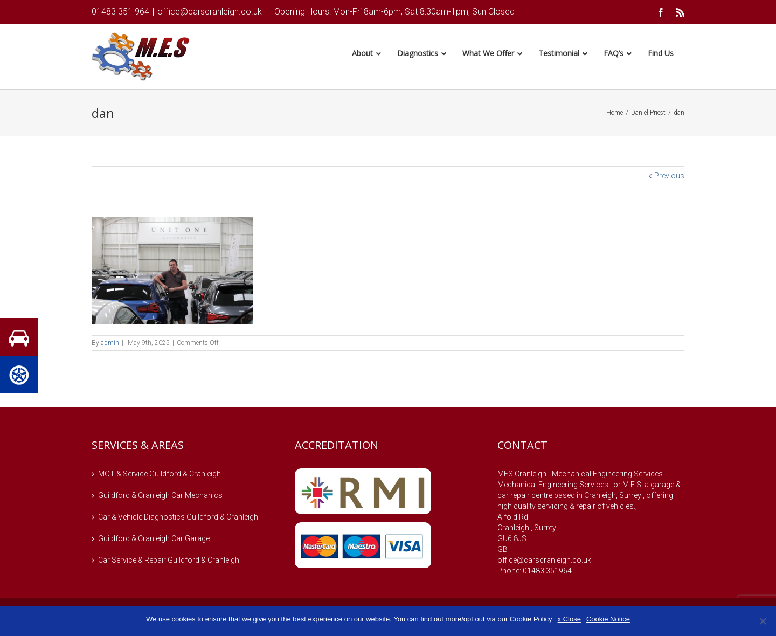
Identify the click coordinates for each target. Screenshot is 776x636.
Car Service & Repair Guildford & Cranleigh (168, 561)
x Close (569, 619)
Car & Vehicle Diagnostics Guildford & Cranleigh (178, 518)
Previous (669, 177)
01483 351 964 (120, 11)
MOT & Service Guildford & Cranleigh (159, 475)
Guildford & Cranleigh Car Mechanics (160, 497)
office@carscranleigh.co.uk (209, 11)
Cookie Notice (608, 619)
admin (110, 344)
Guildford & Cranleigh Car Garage (154, 540)
